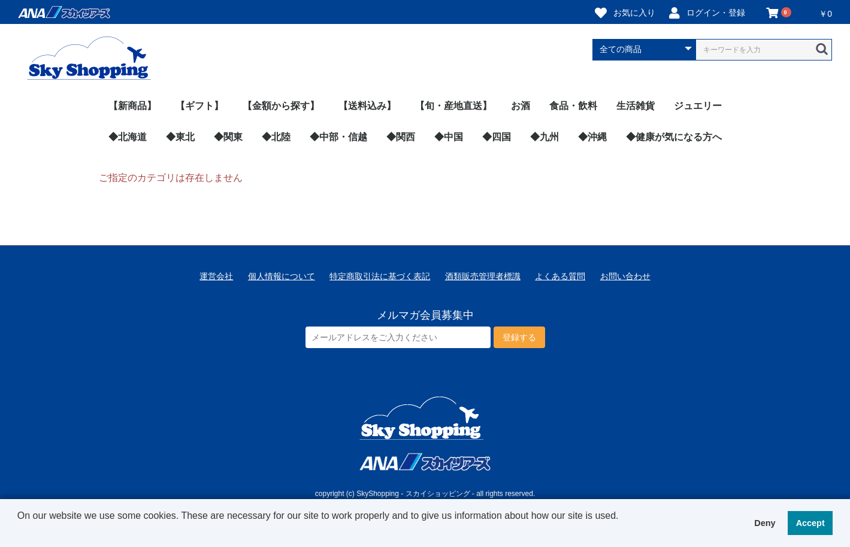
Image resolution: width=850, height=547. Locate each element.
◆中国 (448, 137)
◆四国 (496, 137)
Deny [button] (764, 523)
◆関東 (228, 137)
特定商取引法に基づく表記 (379, 276)
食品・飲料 (573, 106)
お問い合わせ (625, 276)
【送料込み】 (367, 106)
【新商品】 (132, 106)
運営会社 (216, 276)
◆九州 (544, 137)
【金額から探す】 (281, 106)
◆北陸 (276, 137)
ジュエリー (698, 106)
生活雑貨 (635, 106)
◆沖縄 (592, 137)
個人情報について (281, 276)
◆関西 (400, 137)
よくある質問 (560, 276)
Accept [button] (810, 523)
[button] (19, 531)
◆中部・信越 (338, 137)
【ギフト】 (199, 106)
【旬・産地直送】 (453, 106)
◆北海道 (127, 137)
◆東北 (180, 137)
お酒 (520, 106)
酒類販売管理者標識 (483, 276)
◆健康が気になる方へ (674, 137)
